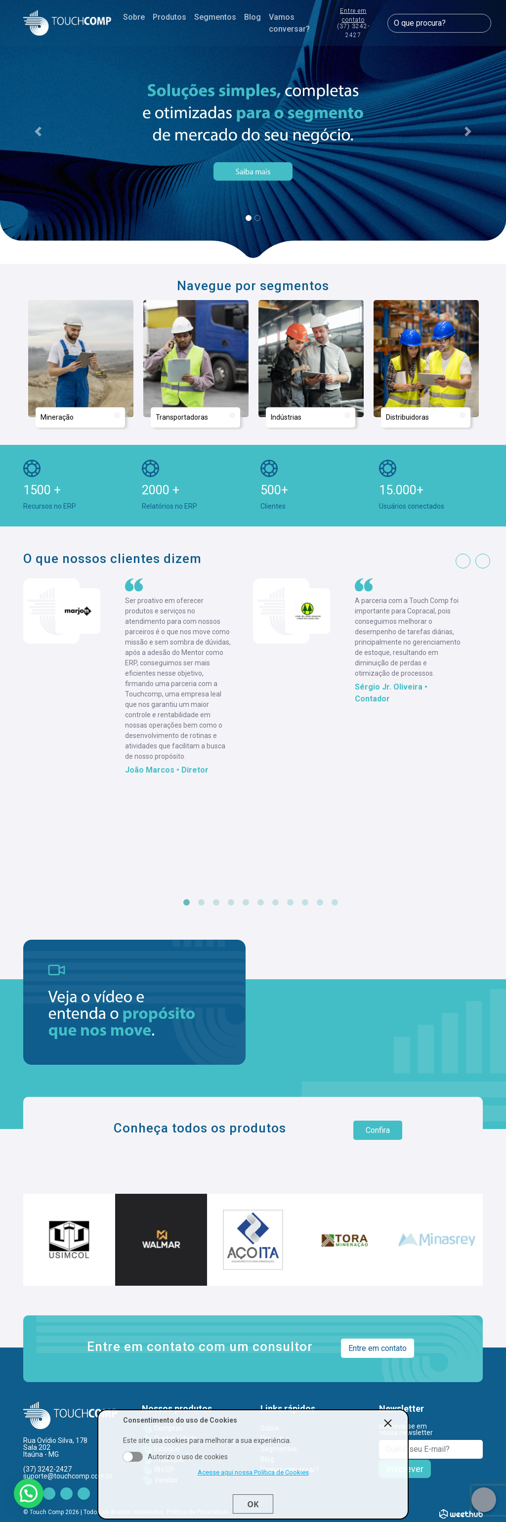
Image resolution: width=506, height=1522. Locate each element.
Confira (378, 1130)
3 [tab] (216, 903)
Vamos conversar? (289, 23)
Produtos (169, 17)
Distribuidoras (425, 416)
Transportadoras (195, 416)
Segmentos (215, 17)
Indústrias (310, 416)
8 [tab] (290, 903)
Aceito (133, 1457)
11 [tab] (334, 903)
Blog (252, 17)
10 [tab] (320, 903)
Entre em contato (353, 23)
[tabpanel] (138, 677)
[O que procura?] (439, 23)
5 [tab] (246, 903)
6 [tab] (260, 903)
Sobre (134, 17)
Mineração (80, 416)
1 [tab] (186, 903)
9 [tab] (305, 903)
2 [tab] (201, 903)
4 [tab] (231, 903)
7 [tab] (275, 903)
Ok (252, 1504)
